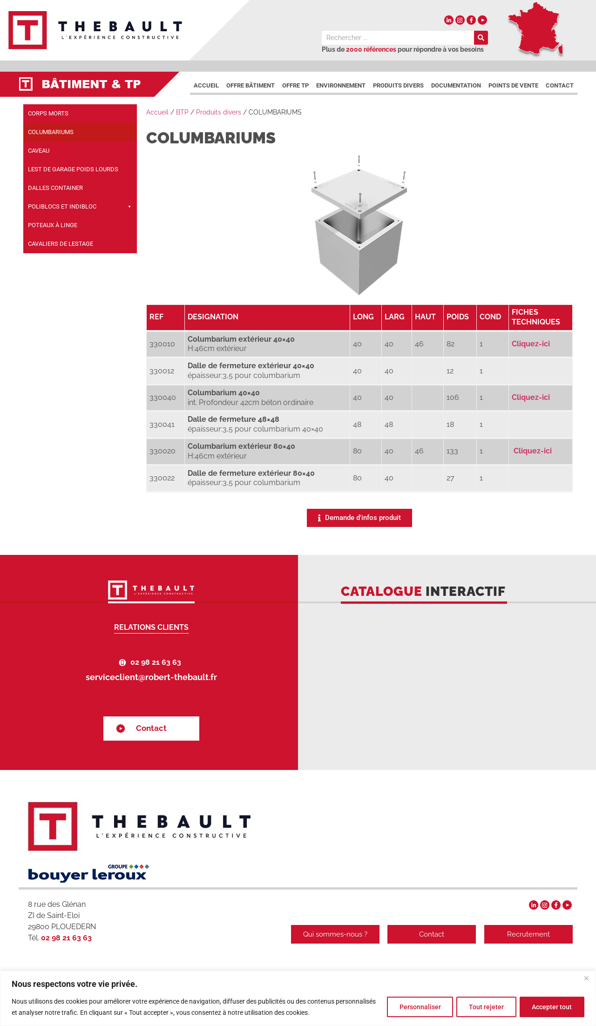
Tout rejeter (482, 1007)
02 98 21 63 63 (155, 662)
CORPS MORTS (48, 113)
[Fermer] (586, 978)
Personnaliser (413, 1007)
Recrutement (528, 934)
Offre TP (295, 85)
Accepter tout (551, 1007)
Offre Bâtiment (250, 85)
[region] (298, 998)
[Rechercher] (481, 38)
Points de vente (513, 85)
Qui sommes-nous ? (333, 934)
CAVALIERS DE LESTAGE (60, 243)
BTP (182, 112)
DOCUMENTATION (456, 85)
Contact (560, 85)
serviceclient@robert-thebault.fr (151, 677)
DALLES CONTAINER (55, 187)
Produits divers (398, 85)
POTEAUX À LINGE (52, 225)
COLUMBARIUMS (51, 131)
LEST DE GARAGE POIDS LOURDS (73, 169)
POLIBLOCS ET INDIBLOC (80, 206)
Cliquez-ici (531, 343)
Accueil (206, 85)
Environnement (341, 85)
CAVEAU (38, 150)
